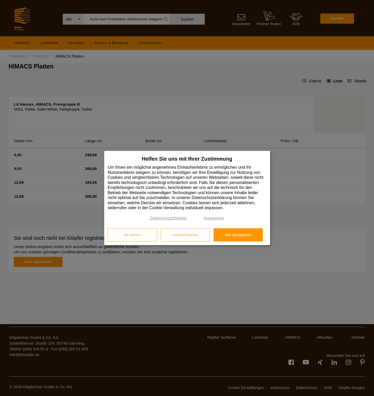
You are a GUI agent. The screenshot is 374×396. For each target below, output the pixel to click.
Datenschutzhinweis (168, 218)
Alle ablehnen (132, 234)
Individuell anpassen (185, 234)
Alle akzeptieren (238, 235)
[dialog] (187, 198)
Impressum (213, 218)
